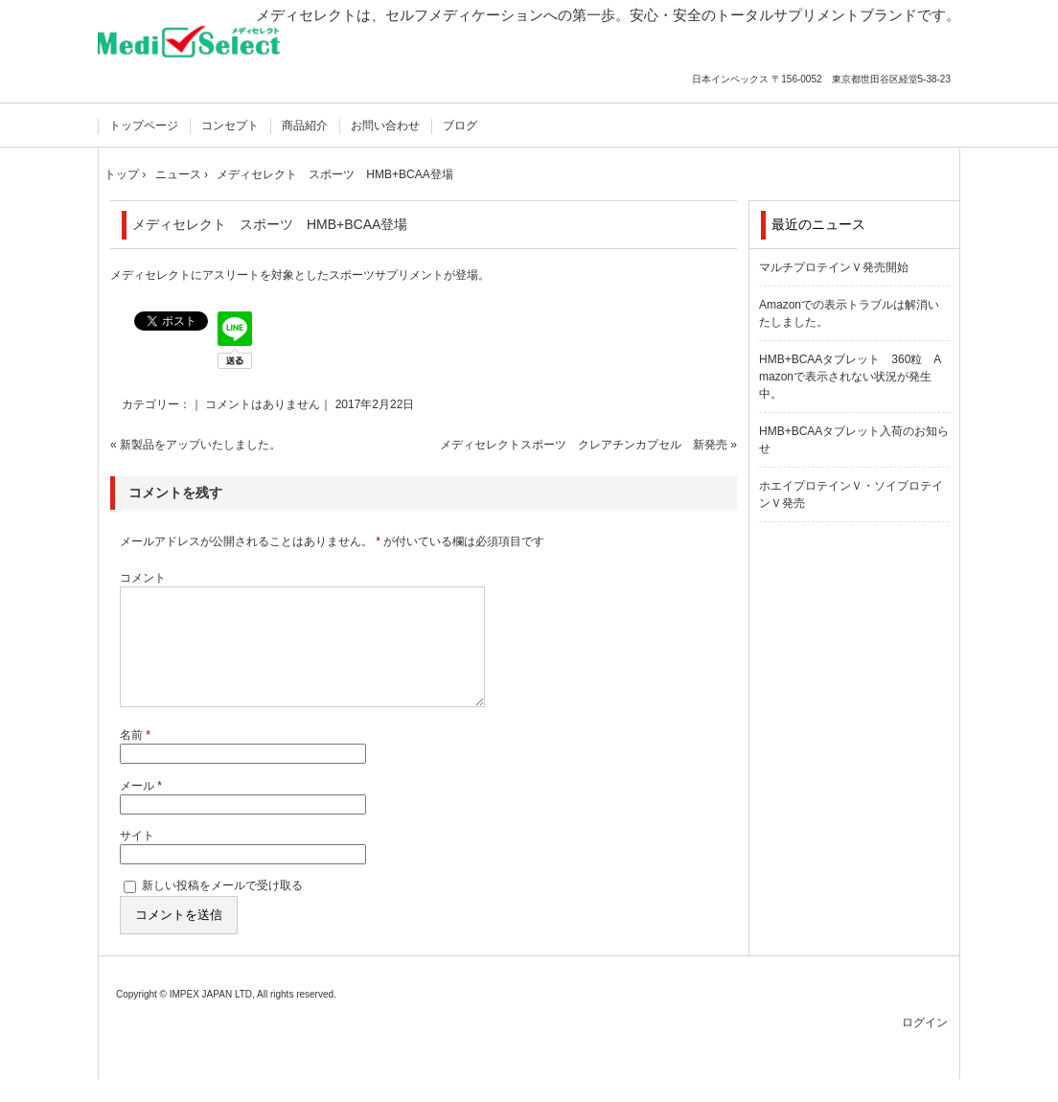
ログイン (925, 1045)
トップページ (143, 125)
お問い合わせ (385, 125)
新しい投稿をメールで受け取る (222, 908)
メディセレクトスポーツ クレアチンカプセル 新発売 (583, 444)
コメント (143, 578)
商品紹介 (305, 125)
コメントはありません (262, 404)
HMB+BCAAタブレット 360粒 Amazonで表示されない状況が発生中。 (850, 377)
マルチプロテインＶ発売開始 (833, 267)
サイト (137, 858)
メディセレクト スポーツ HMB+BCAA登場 (269, 224)
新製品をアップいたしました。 (200, 444)
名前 (135, 758)
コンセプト (230, 125)
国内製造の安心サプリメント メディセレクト (196, 55)
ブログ (460, 125)
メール (141, 808)
